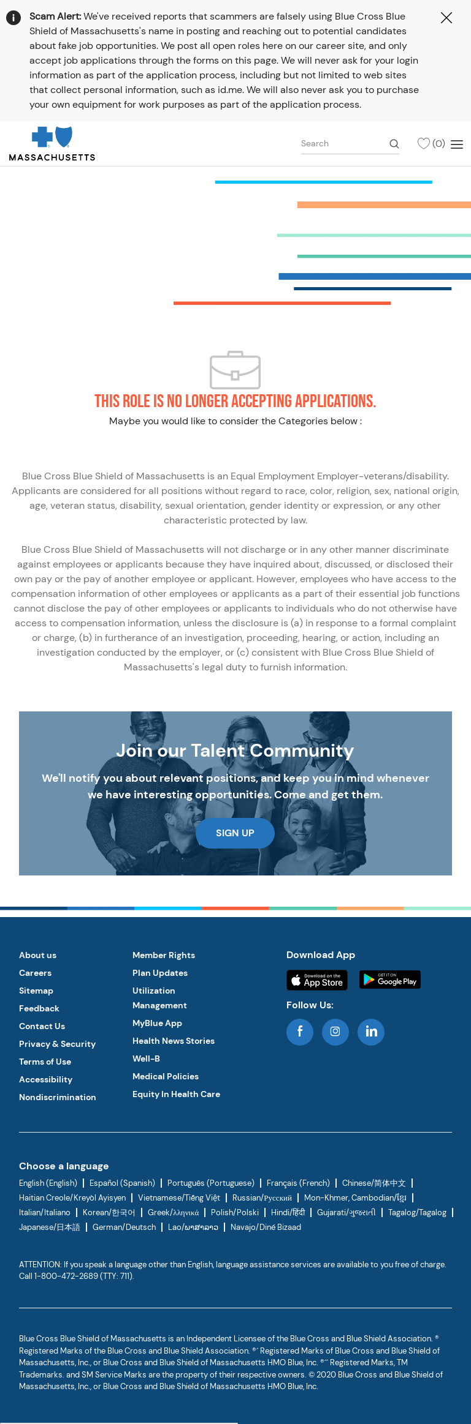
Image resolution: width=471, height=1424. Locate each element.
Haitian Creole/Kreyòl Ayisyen (72, 1198)
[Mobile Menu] (457, 143)
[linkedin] (371, 1032)
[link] (52, 143)
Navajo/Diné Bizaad (266, 1227)
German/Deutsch (124, 1227)
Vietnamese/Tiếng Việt (179, 1198)
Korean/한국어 (109, 1212)
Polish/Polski (235, 1212)
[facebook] (299, 1032)
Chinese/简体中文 (374, 1183)
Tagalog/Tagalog (417, 1212)
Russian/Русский (262, 1198)
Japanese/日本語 (49, 1227)
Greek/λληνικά (173, 1212)
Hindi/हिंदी (288, 1212)
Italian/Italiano (45, 1212)
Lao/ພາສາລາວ (193, 1227)
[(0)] (431, 143)
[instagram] (335, 1032)
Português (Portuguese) (211, 1183)
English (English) (48, 1183)
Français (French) (298, 1183)
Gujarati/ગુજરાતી (346, 1212)
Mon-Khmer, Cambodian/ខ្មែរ (355, 1198)
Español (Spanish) (122, 1183)
